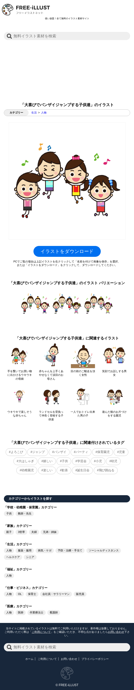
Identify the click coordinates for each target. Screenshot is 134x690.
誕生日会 (83, 470)
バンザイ (60, 452)
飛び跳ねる (106, 470)
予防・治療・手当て (70, 550)
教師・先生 (25, 513)
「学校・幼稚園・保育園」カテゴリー (30, 507)
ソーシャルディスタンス (104, 550)
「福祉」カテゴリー (18, 569)
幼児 (114, 461)
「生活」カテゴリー (18, 544)
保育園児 (103, 452)
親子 (9, 531)
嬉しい (48, 461)
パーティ (82, 452)
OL (20, 594)
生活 (34, 112)
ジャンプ (38, 452)
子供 (65, 461)
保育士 (32, 594)
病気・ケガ (45, 550)
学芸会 (82, 461)
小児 (99, 461)
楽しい (48, 470)
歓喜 (65, 470)
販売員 (80, 594)
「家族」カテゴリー (18, 525)
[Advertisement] (67, 69)
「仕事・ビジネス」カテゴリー (25, 587)
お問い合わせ (116, 631)
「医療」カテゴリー (18, 606)
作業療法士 (36, 612)
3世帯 (21, 531)
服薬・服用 (25, 550)
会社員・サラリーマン (56, 594)
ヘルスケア (13, 557)
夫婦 (34, 531)
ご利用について (41, 631)
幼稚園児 (27, 470)
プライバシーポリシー (95, 658)
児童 (122, 452)
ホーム (29, 658)
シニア (30, 557)
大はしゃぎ (26, 461)
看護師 (54, 612)
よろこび (17, 452)
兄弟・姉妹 (50, 531)
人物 (43, 112)
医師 (20, 612)
